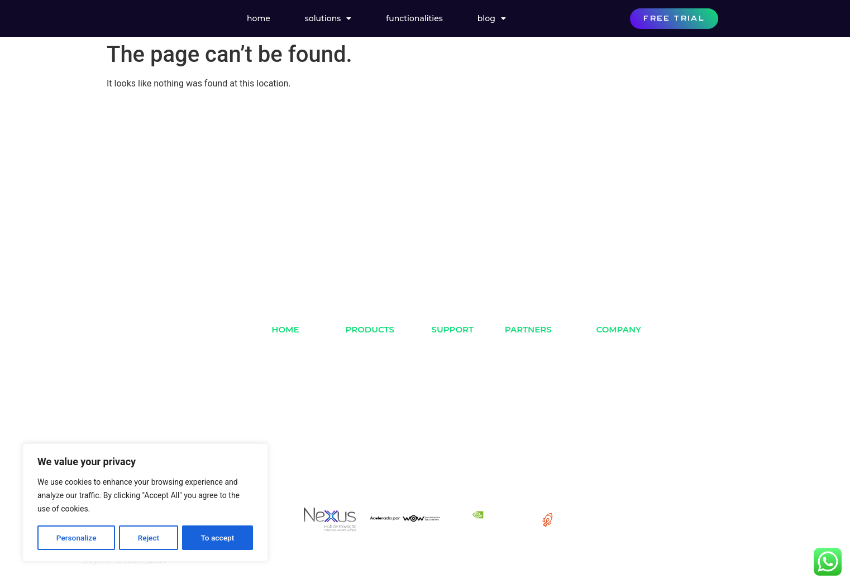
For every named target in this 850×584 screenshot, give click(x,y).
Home (258, 18)
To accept (217, 537)
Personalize (76, 537)
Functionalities (414, 18)
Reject (148, 537)
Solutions (328, 18)
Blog (491, 18)
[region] (145, 503)
